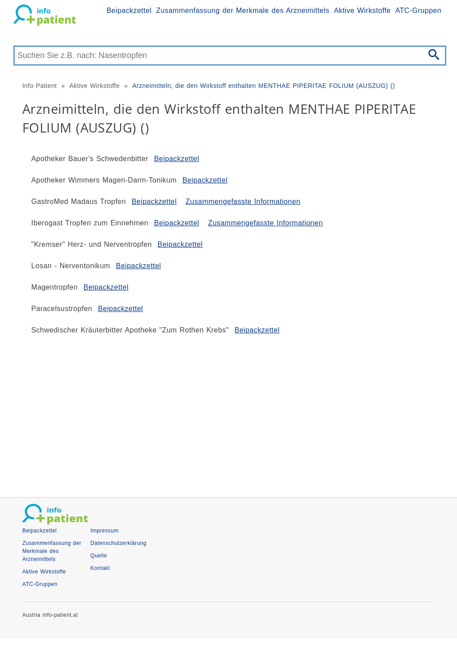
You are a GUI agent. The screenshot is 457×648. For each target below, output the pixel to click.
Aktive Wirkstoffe (362, 10)
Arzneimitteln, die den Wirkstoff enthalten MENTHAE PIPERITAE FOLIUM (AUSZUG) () (263, 85)
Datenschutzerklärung (118, 543)
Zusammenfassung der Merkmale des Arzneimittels (242, 10)
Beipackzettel (129, 10)
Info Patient (39, 85)
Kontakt (100, 568)
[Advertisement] (228, 412)
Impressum (104, 531)
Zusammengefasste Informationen (243, 201)
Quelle (98, 555)
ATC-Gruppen (418, 10)
